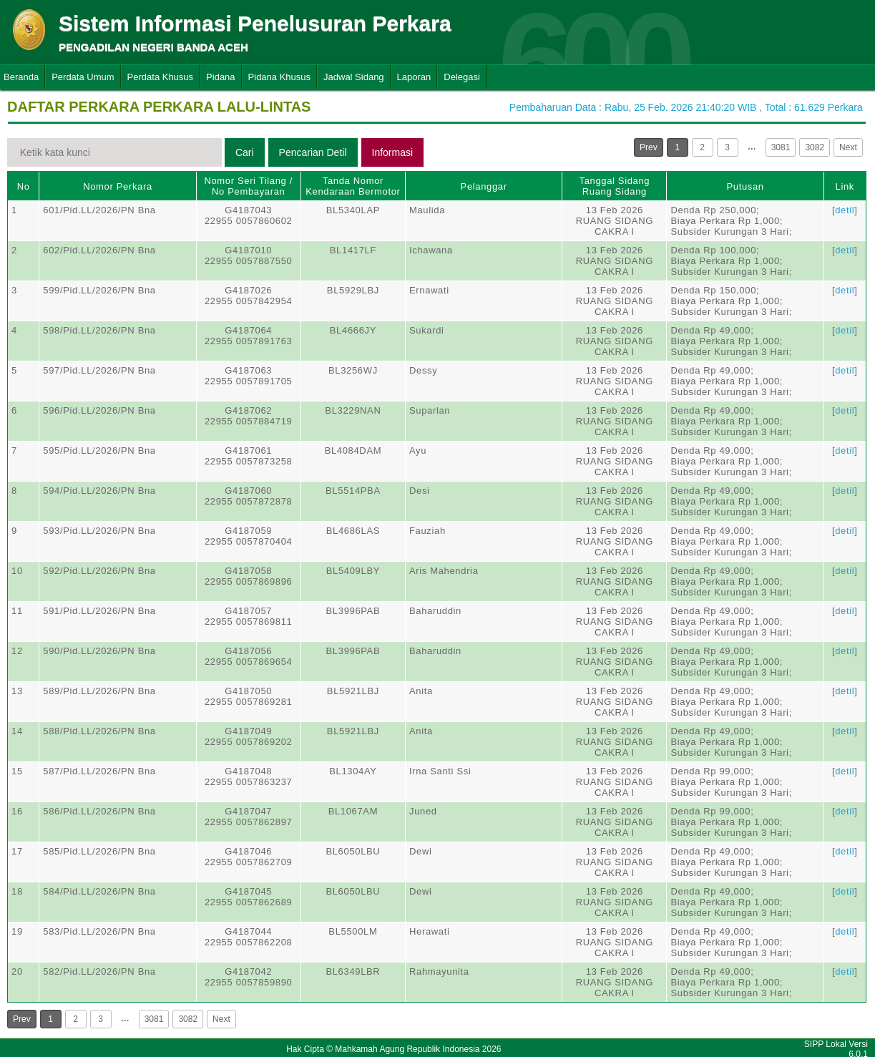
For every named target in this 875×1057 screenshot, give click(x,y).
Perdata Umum (83, 77)
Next (848, 147)
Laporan (414, 77)
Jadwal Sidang (353, 77)
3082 (814, 147)
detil (844, 210)
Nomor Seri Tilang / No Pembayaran (248, 186)
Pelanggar (484, 186)
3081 (781, 147)
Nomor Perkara (117, 186)
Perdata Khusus (160, 77)
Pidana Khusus (279, 77)
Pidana (220, 77)
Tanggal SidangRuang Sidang (615, 186)
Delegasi (462, 77)
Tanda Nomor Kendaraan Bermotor (352, 186)
